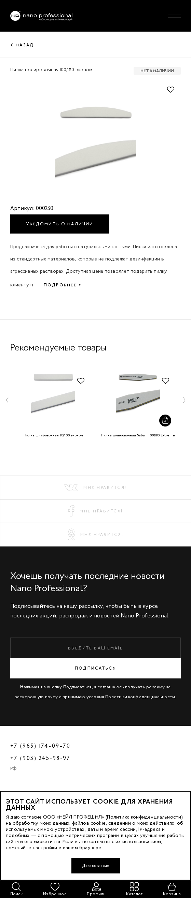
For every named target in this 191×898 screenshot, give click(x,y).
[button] (7, 400)
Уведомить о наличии (60, 224)
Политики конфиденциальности (140, 697)
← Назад (22, 45)
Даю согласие (95, 865)
